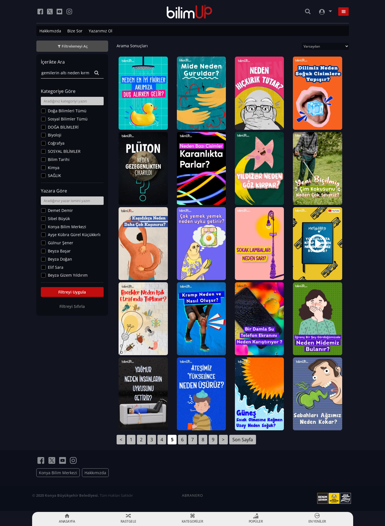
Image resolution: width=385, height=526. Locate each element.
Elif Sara (55, 267)
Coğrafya (56, 143)
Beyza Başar (59, 251)
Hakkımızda (50, 30)
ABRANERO (192, 496)
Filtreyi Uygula (72, 292)
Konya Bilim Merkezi (67, 226)
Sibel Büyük (59, 218)
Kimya (53, 167)
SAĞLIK (54, 175)
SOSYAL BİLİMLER (64, 151)
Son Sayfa (242, 441)
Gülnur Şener (60, 242)
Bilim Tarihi (59, 159)
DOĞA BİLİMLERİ (63, 127)
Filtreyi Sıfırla (72, 306)
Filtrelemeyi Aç (75, 46)
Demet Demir (60, 210)
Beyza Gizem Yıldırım (68, 275)
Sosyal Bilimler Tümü (68, 119)
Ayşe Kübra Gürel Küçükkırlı (74, 234)
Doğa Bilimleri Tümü (67, 110)
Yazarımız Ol (100, 30)
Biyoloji (54, 135)
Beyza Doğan (60, 259)
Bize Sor (75, 30)
